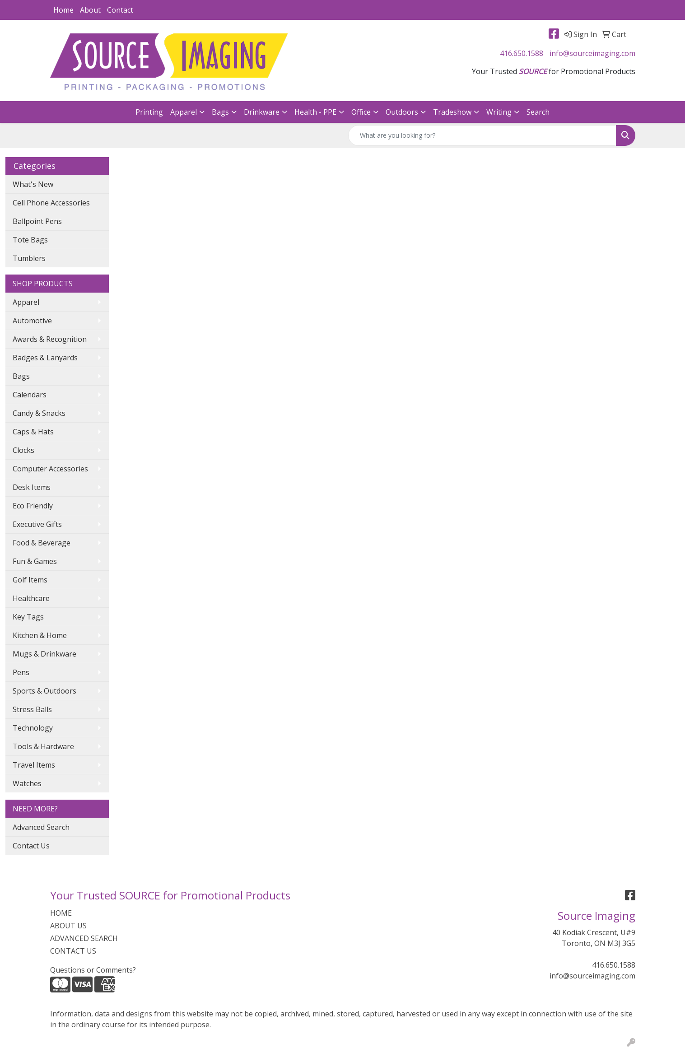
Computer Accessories (50, 469)
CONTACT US (73, 951)
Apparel (183, 112)
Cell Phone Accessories (51, 203)
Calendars (30, 395)
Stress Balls (32, 709)
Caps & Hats (33, 432)
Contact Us (31, 846)
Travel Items (34, 765)
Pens (21, 672)
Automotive (32, 321)
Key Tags (28, 617)
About (90, 10)
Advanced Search (41, 827)
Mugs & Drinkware (44, 654)
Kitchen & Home (40, 635)
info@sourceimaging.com (592, 53)
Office (361, 112)
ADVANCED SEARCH (84, 938)
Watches (27, 783)
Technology (33, 728)
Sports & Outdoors (44, 691)
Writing (499, 112)
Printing (149, 112)
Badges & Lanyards (45, 358)
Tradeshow (452, 112)
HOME (61, 913)
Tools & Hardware (43, 746)
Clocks (23, 450)
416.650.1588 (521, 53)
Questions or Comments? (93, 970)
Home (63, 10)
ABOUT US (68, 926)
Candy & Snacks (39, 413)
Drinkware (262, 112)
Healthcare (31, 598)
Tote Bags (30, 240)
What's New (33, 184)
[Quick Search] (482, 135)
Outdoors (402, 112)
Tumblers (29, 258)
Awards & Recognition (50, 339)
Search (538, 112)
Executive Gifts (37, 524)
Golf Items (30, 580)
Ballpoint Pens (37, 221)
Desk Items (32, 487)
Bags (220, 112)
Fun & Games (35, 561)
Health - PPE (315, 112)
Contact (120, 10)
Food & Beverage (41, 543)
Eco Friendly (33, 506)
